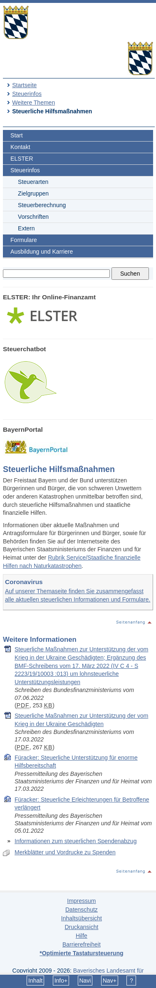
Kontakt (20, 147)
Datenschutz (81, 909)
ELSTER (21, 158)
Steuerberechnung (42, 205)
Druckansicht (81, 927)
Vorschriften (33, 216)
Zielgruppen (33, 193)
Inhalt (35, 980)
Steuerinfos (27, 93)
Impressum (81, 901)
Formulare (23, 240)
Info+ (61, 980)
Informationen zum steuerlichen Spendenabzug (75, 841)
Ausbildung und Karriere (41, 251)
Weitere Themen (33, 102)
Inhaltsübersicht (81, 918)
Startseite (24, 85)
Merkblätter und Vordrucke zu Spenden (65, 852)
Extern (26, 228)
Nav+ (109, 980)
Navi (85, 980)
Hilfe (81, 935)
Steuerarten (33, 182)
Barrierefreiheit (81, 944)
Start (16, 135)
